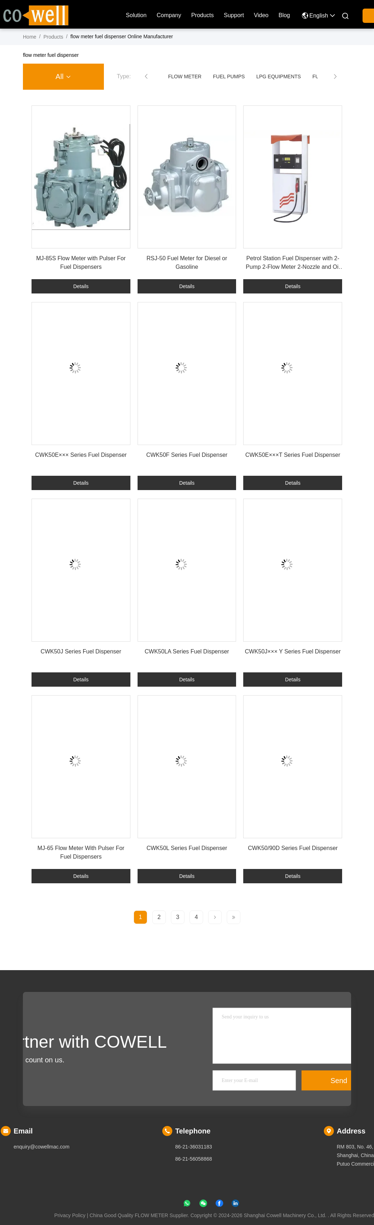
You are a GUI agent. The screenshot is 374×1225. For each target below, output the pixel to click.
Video (261, 15)
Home (29, 37)
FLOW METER (184, 76)
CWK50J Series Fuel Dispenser (80, 651)
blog (284, 15)
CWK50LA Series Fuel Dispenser (187, 651)
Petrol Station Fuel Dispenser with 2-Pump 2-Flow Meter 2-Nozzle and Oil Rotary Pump (293, 266)
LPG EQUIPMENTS (278, 76)
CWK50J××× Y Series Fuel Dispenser (293, 651)
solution (136, 15)
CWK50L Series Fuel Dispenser (187, 848)
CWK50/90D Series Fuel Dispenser (293, 848)
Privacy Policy (69, 1215)
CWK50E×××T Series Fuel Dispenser (292, 455)
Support (234, 15)
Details (80, 286)
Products (202, 15)
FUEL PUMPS (229, 76)
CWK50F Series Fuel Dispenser (186, 455)
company (169, 15)
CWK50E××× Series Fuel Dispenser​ (81, 455)
